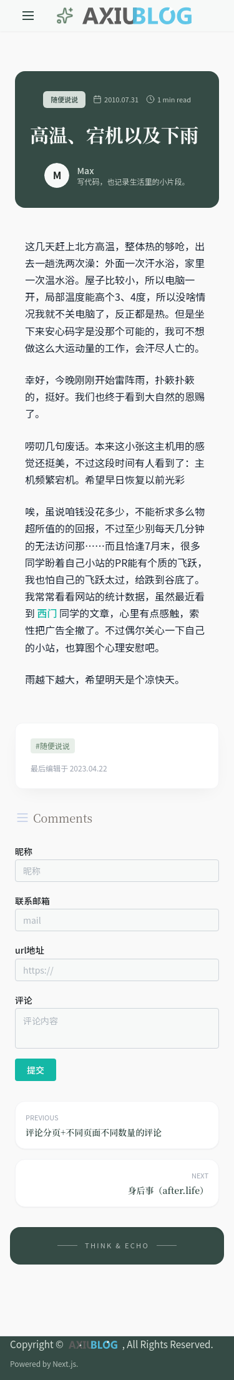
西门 (47, 612)
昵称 (23, 851)
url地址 (29, 950)
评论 (23, 1000)
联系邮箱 (32, 900)
